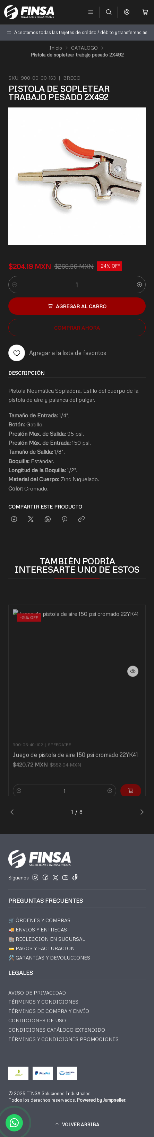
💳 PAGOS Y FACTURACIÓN (41, 948)
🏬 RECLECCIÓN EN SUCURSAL (46, 939)
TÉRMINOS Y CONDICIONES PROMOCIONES (63, 1039)
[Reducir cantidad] (14, 284)
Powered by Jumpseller (101, 1100)
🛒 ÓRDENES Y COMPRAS (39, 920)
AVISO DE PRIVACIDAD (37, 993)
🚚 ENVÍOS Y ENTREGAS (37, 929)
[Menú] (90, 12)
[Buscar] (108, 12)
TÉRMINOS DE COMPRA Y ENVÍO (48, 1011)
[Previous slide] (13, 812)
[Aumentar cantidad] (139, 284)
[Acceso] (126, 12)
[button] (77, 1124)
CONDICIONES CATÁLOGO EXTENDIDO (56, 1030)
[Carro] (145, 12)
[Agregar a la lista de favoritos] (57, 353)
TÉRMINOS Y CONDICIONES (43, 1002)
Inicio (55, 47)
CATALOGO (84, 47)
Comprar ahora (77, 327)
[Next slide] (140, 812)
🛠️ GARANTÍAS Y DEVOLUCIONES (49, 958)
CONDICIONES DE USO (37, 1020)
